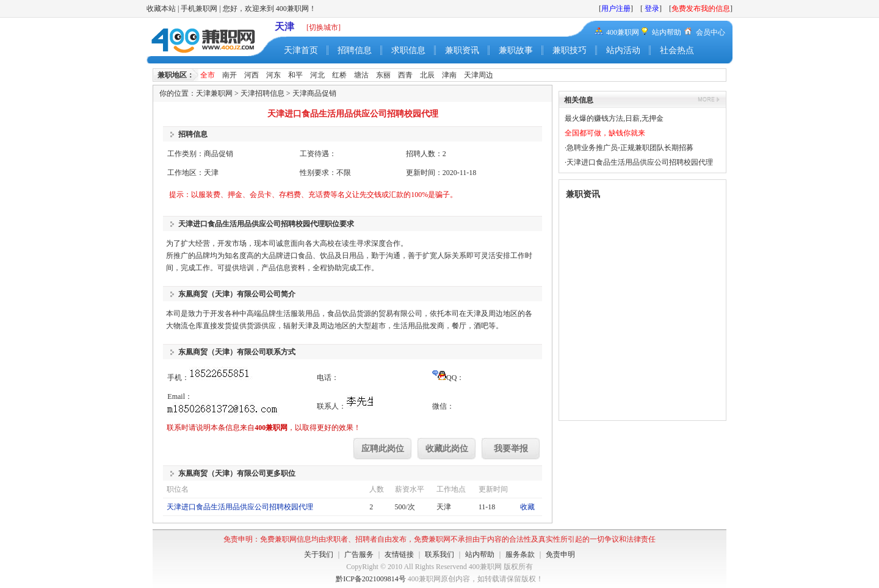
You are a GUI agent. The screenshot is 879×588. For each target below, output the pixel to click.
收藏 (527, 507)
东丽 (383, 75)
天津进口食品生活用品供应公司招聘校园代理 (240, 507)
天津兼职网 (214, 93)
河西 (251, 75)
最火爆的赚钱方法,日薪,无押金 (614, 118)
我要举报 (511, 448)
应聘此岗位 (382, 448)
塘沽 (361, 75)
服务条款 (520, 554)
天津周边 (478, 75)
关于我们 (318, 554)
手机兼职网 (199, 8)
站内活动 (623, 50)
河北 (317, 75)
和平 (295, 75)
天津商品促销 (314, 93)
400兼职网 (622, 32)
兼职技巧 (569, 50)
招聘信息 (355, 50)
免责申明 (560, 554)
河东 (273, 75)
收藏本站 (161, 8)
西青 (405, 75)
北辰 (427, 75)
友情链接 (399, 554)
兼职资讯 (462, 50)
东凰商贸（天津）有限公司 (222, 294)
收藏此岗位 (446, 448)
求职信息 (408, 50)
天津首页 (301, 50)
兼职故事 (516, 50)
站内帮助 (666, 32)
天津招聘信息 (262, 93)
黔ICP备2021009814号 (371, 579)
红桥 (339, 75)
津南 (449, 75)
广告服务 (359, 554)
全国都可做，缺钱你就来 (605, 133)
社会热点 (677, 50)
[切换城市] (323, 27)
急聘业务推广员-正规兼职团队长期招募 (629, 147)
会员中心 (710, 32)
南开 (229, 75)
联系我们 (439, 554)
